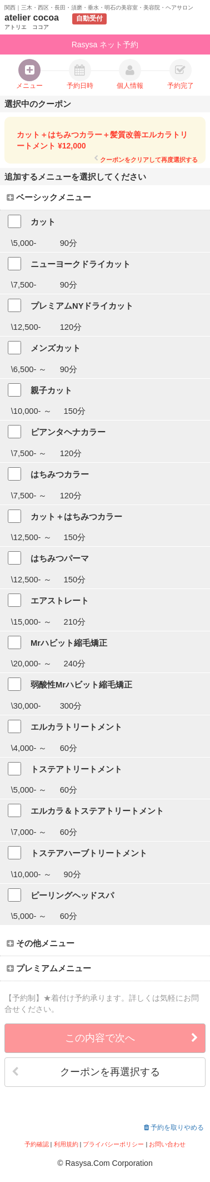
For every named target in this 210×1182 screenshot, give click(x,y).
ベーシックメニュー (49, 197)
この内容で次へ (131, 1038)
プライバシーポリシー (113, 1144)
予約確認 (36, 1144)
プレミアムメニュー (49, 968)
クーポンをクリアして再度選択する (146, 159)
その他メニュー (40, 943)
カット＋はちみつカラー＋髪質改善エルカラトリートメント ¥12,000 (102, 140)
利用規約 (66, 1144)
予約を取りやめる (174, 1127)
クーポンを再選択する (86, 1072)
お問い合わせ (167, 1144)
